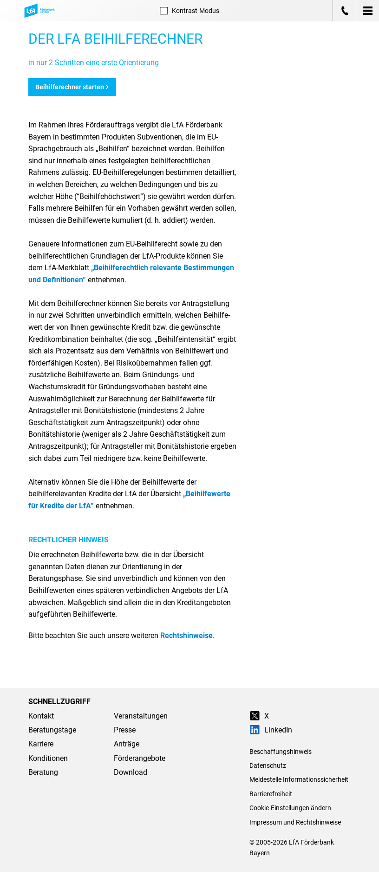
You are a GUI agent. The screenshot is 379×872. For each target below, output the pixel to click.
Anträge (126, 743)
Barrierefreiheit (270, 794)
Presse (125, 730)
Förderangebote (139, 758)
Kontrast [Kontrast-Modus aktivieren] (189, 10)
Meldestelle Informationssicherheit (298, 779)
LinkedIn (270, 730)
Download (130, 772)
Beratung (43, 772)
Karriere (40, 743)
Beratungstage (52, 730)
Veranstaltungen (141, 716)
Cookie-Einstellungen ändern (290, 808)
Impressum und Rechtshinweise (295, 822)
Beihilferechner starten (72, 87)
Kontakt (41, 716)
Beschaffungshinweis (280, 751)
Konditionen (48, 758)
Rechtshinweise (186, 635)
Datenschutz (267, 765)
